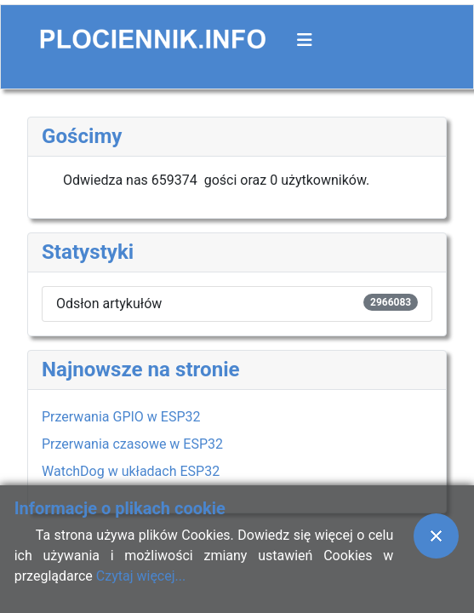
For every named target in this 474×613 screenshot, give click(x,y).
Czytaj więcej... (141, 576)
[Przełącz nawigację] (305, 40)
